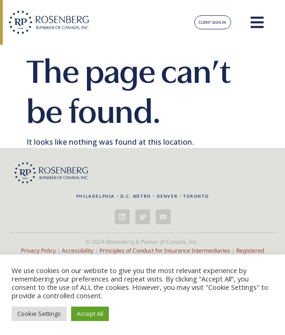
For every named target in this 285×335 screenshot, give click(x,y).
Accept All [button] (90, 313)
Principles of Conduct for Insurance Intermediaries (164, 251)
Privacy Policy (38, 251)
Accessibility (77, 251)
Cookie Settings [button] (39, 313)
